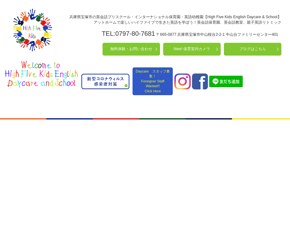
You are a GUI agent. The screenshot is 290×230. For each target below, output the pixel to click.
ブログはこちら (252, 49)
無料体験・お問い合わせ (131, 49)
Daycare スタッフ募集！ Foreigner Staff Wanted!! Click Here (153, 81)
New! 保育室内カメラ (192, 49)
